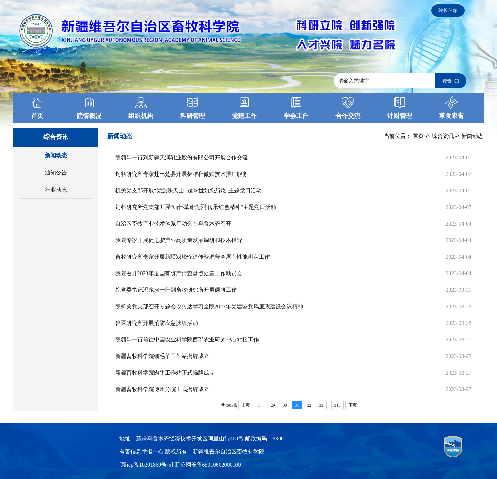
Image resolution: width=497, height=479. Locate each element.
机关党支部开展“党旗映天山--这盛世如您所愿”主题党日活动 (188, 190)
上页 (246, 405)
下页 (353, 405)
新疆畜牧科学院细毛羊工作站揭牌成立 (162, 356)
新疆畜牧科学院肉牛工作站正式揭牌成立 (165, 373)
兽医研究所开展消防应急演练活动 (156, 323)
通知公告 (56, 173)
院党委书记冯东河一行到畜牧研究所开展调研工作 (176, 290)
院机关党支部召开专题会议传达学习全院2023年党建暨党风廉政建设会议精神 (209, 306)
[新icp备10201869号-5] (147, 465)
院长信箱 (448, 10)
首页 (418, 136)
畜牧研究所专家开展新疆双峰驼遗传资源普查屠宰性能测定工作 (192, 257)
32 (309, 405)
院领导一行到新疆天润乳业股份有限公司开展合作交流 (181, 157)
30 (285, 405)
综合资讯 (443, 136)
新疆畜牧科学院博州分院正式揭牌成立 (162, 389)
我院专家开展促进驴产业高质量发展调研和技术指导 (178, 240)
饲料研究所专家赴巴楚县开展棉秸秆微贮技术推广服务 (181, 174)
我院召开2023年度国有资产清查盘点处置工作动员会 (178, 273)
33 (321, 405)
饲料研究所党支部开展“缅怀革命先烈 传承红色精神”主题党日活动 (195, 207)
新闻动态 (56, 155)
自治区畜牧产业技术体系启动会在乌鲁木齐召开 (173, 224)
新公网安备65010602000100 (208, 465)
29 (273, 405)
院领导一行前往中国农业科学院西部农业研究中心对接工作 (187, 339)
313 (337, 405)
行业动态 (56, 190)
